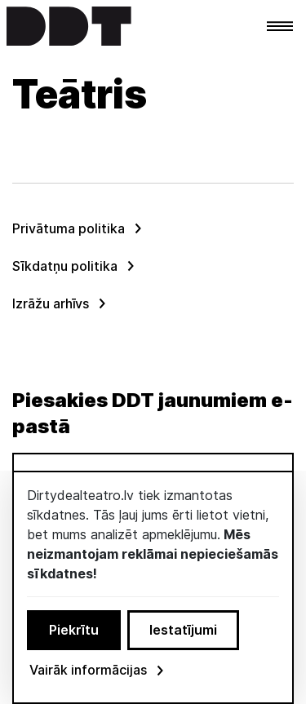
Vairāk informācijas (97, 670)
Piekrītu (74, 630)
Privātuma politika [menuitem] (68, 228)
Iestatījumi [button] (183, 630)
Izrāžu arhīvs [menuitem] (50, 303)
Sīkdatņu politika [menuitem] (65, 266)
